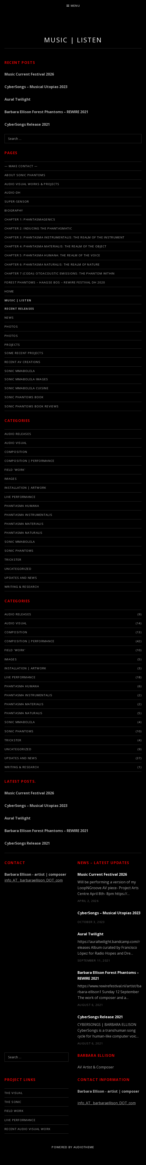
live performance (19, 497)
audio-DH (12, 192)
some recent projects (23, 353)
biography (13, 210)
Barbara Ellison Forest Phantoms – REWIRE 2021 (46, 111)
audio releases (17, 434)
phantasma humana (21, 506)
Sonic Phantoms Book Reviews (31, 406)
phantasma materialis (24, 524)
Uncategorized (17, 569)
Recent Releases (19, 309)
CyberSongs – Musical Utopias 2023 (35, 86)
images (10, 479)
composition (15, 452)
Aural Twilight (17, 99)
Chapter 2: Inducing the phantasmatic (38, 228)
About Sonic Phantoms (24, 175)
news (9, 318)
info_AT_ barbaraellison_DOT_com (33, 880)
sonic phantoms (18, 551)
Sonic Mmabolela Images (26, 379)
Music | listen (17, 300)
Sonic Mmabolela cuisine (26, 388)
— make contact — (21, 166)
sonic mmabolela (19, 542)
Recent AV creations (22, 362)
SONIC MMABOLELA (19, 371)
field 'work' (15, 470)
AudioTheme (83, 1147)
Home (9, 291)
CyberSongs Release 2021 (27, 124)
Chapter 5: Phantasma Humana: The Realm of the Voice (52, 255)
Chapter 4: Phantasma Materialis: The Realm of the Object (55, 246)
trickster (13, 560)
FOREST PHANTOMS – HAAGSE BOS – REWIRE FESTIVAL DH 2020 (54, 282)
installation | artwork (25, 488)
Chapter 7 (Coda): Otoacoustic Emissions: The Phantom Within (59, 273)
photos (11, 326)
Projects (12, 345)
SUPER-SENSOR (16, 201)
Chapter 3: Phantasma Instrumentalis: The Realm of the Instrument (64, 237)
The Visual (13, 1093)
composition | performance (29, 461)
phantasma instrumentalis (28, 515)
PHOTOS (11, 336)
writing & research (21, 587)
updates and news (20, 578)
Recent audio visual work (27, 1129)
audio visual (15, 443)
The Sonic (13, 1102)
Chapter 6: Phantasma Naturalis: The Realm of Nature (52, 264)
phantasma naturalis (23, 533)
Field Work (14, 1111)
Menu (75, 6)
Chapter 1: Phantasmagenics (29, 219)
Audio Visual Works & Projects (32, 184)
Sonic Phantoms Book (24, 397)
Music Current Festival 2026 (29, 74)
